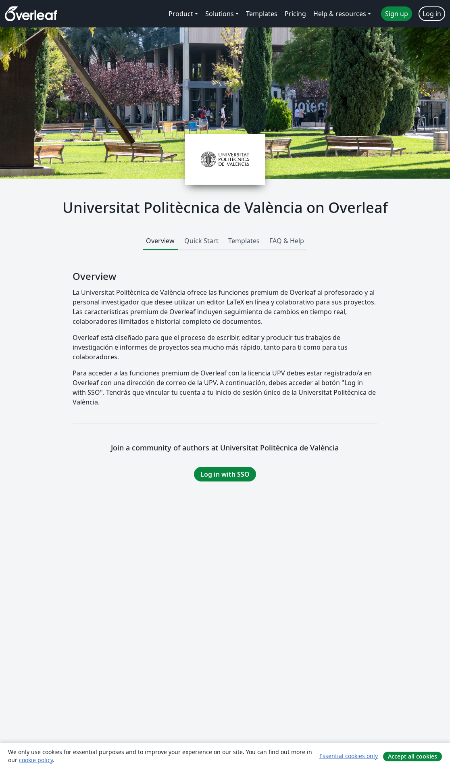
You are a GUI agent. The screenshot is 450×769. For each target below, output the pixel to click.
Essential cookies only (348, 756)
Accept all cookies (412, 756)
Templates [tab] (244, 240)
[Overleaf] (31, 13)
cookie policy (36, 760)
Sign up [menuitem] (396, 13)
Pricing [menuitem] (295, 13)
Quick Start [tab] (201, 240)
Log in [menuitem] (432, 13)
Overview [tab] (160, 240)
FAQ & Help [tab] (286, 240)
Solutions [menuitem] (219, 13)
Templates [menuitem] (261, 13)
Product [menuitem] (181, 13)
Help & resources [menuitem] (339, 13)
